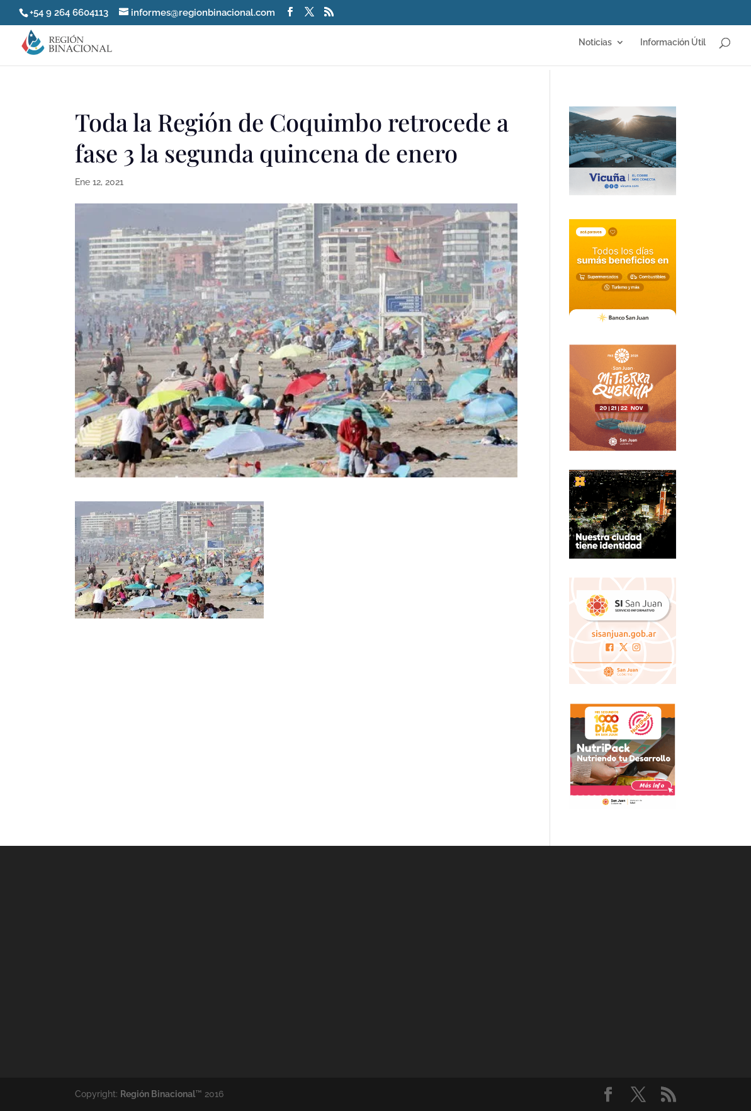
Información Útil (673, 42)
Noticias (595, 42)
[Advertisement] (486, 960)
